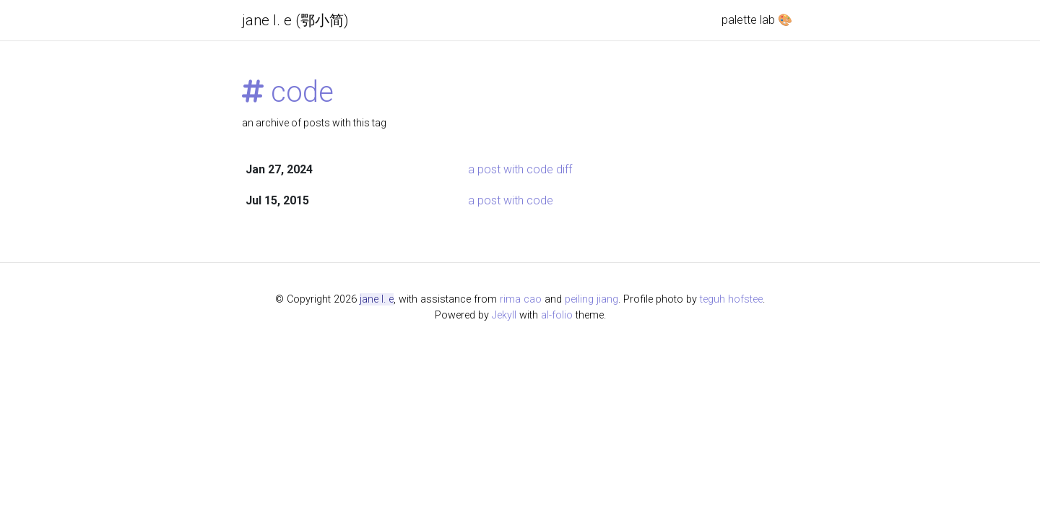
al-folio (557, 315)
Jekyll (504, 315)
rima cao (521, 299)
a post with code (510, 200)
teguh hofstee (731, 299)
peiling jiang (591, 299)
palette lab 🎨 (757, 20)
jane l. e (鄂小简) (295, 20)
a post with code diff (520, 169)
